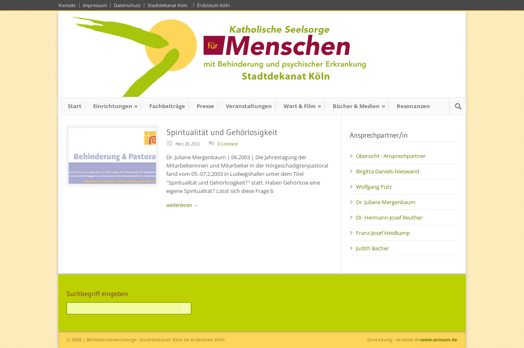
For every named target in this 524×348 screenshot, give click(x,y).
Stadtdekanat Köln (169, 5)
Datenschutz (127, 5)
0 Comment (227, 144)
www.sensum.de (438, 339)
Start (75, 106)
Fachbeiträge (167, 106)
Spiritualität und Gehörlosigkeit (221, 132)
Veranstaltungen (249, 106)
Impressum (95, 5)
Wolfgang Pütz (374, 186)
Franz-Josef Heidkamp (383, 233)
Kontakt (67, 5)
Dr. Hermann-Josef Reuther (389, 217)
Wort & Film (302, 106)
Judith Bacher (372, 248)
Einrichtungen (115, 106)
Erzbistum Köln (214, 5)
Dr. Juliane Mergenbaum (385, 202)
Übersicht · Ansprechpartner (390, 156)
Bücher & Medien (359, 106)
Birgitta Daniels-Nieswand (387, 171)
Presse (205, 106)
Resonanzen (413, 106)
